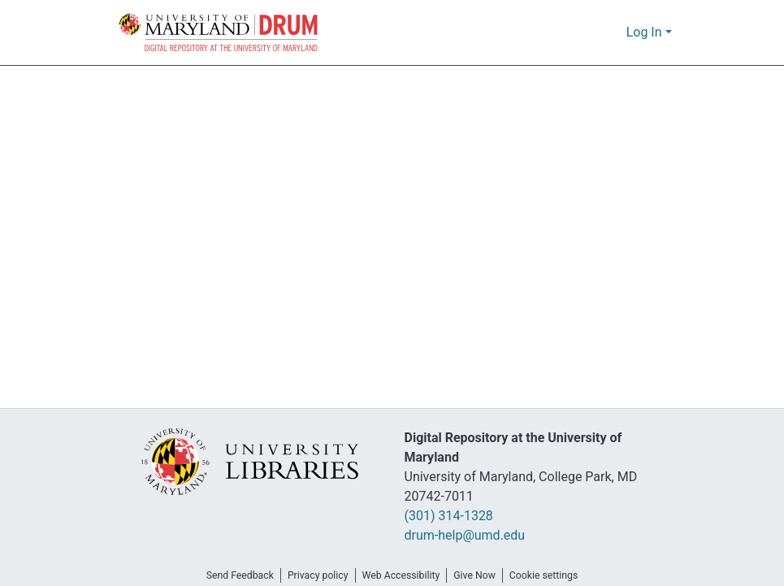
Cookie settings (554, 575)
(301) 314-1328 (454, 516)
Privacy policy (312, 575)
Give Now (480, 575)
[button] (219, 32)
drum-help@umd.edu (464, 536)
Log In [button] (646, 32)
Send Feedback (230, 575)
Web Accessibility (401, 575)
